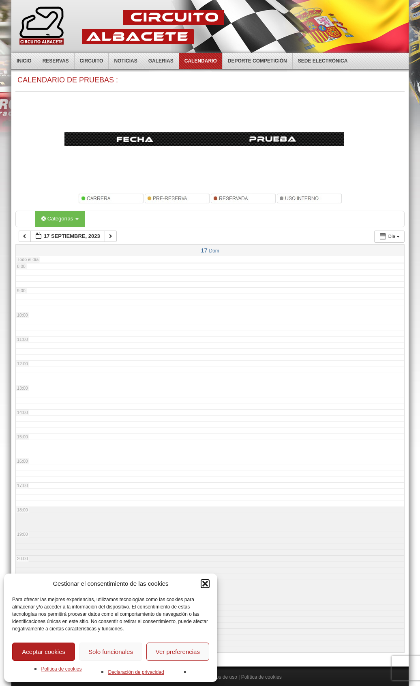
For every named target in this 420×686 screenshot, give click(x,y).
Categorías (60, 219)
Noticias (125, 61)
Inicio (24, 61)
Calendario (200, 61)
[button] (205, 584)
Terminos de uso (219, 677)
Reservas (56, 61)
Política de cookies (61, 669)
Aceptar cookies (43, 651)
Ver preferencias (178, 651)
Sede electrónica (323, 61)
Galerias (161, 61)
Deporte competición (257, 61)
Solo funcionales (110, 651)
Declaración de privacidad (136, 672)
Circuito (91, 61)
